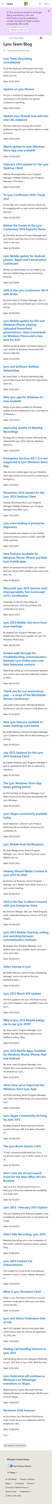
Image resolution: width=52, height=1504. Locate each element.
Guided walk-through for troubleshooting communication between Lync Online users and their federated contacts (24, 658)
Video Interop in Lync (17, 966)
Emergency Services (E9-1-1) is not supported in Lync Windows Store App (25, 462)
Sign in (47, 3)
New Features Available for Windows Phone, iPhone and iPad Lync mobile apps (25, 557)
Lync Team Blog (16, 38)
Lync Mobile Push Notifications (23, 844)
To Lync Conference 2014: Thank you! (24, 196)
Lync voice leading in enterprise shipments (23, 525)
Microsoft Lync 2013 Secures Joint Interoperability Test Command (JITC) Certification (25, 592)
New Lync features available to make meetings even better (23, 724)
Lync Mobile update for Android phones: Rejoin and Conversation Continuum (24, 259)
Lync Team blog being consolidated (17, 60)
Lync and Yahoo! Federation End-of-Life (24, 1320)
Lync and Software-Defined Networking (21, 368)
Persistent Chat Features (19, 1410)
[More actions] (46, 38)
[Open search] (40, 3)
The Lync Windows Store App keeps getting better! (22, 785)
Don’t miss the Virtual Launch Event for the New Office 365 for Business (24, 1176)
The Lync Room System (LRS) (22, 1146)
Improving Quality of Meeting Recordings (22, 429)
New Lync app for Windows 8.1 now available (23, 399)
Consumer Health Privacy (16, 1487)
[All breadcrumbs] (5, 38)
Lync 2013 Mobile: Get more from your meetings (25, 624)
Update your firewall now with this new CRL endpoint (25, 117)
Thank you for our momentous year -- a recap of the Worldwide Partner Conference (24, 695)
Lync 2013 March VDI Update (22, 993)
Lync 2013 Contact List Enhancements (17, 1263)
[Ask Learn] (41, 38)
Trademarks (25, 1491)
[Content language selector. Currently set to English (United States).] (18, 1459)
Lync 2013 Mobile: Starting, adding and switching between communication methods (26, 936)
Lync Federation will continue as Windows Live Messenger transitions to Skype (24, 1379)
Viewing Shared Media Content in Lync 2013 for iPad (25, 873)
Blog (7, 1483)
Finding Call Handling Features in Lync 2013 (24, 1350)
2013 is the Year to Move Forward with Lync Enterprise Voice (25, 903)
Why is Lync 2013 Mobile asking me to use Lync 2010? (23, 1022)
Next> (6, 1435)
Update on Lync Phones (18, 89)
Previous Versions (27, 1479)
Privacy (30, 1483)
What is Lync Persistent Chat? (22, 1291)
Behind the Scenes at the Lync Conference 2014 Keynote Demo (24, 227)
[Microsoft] (26, 4)
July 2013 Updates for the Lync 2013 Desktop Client (23, 754)
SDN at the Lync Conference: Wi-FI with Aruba (25, 292)
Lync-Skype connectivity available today (25, 815)
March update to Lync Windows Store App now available (24, 148)
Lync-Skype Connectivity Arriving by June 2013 (25, 1117)
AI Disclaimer (11, 1479)
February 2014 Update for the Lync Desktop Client (26, 166)
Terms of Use (11, 1491)
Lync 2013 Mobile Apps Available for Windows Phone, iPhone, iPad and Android (24, 1054)
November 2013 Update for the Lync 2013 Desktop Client (23, 494)
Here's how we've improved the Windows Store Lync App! (23, 1087)
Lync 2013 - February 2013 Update (25, 1207)
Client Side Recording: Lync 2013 (24, 1234)
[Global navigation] (3, 3)
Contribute (19, 1483)
